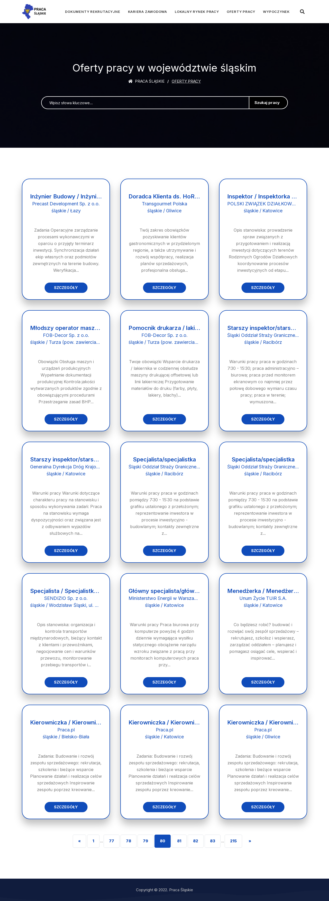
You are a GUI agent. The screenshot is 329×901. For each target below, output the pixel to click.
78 (128, 840)
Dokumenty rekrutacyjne (92, 12)
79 (145, 840)
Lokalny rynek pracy (197, 12)
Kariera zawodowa (147, 12)
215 (233, 840)
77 (111, 840)
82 (195, 840)
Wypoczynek (276, 12)
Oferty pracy (241, 12)
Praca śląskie (146, 81)
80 (162, 840)
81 (179, 840)
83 (212, 840)
